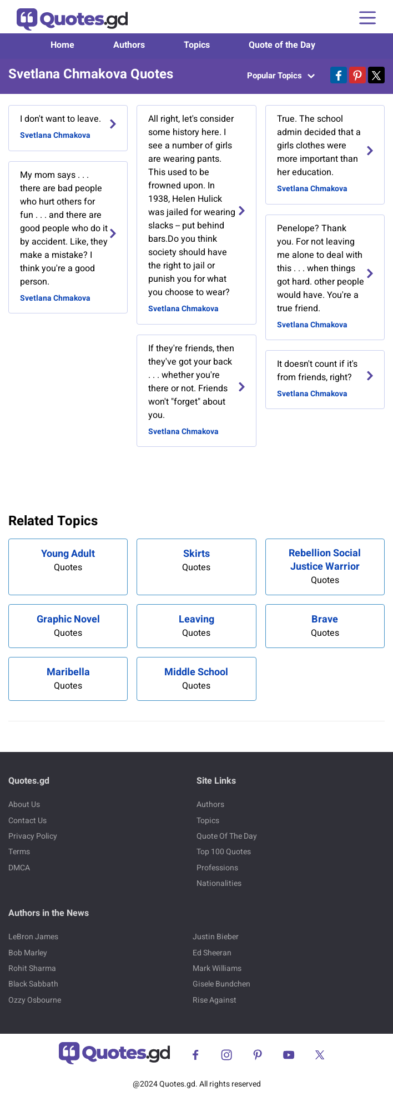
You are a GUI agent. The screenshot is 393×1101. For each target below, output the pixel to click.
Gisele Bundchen (221, 984)
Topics (197, 45)
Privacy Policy (32, 836)
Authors (129, 45)
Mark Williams (217, 968)
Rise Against (214, 1000)
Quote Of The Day (226, 836)
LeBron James (33, 937)
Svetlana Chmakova (55, 135)
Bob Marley (27, 953)
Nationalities (218, 883)
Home (62, 45)
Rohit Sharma (32, 968)
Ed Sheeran (212, 953)
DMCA (19, 868)
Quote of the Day (282, 45)
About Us (24, 804)
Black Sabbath (33, 984)
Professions (217, 868)
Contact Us (27, 820)
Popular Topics (281, 75)
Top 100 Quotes (223, 852)
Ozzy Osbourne (34, 1000)
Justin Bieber (216, 937)
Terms (19, 852)
